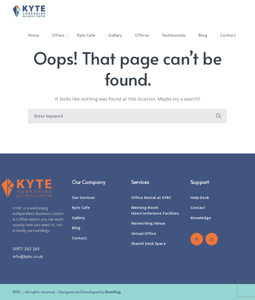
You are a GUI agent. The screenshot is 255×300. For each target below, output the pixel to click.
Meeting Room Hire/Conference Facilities (155, 210)
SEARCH (218, 116)
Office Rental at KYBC (151, 197)
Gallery (78, 217)
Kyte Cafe (81, 207)
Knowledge (201, 217)
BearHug (113, 292)
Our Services (83, 197)
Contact (79, 237)
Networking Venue (148, 223)
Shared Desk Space (148, 243)
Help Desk (200, 197)
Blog (76, 227)
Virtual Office (143, 233)
